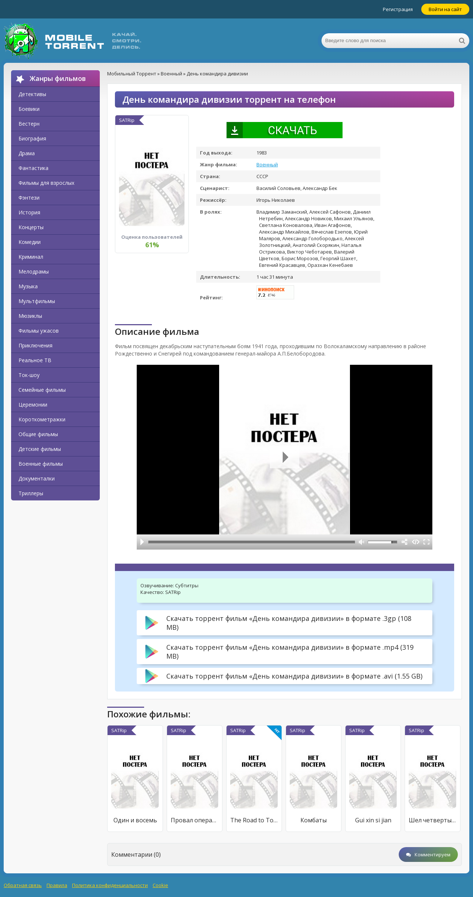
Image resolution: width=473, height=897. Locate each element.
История (29, 212)
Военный (267, 164)
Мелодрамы (33, 271)
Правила (57, 885)
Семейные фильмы (42, 389)
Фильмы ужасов (38, 330)
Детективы (32, 94)
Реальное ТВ (34, 360)
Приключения (35, 345)
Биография (32, 138)
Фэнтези (29, 197)
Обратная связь (23, 885)
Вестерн (29, 123)
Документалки (36, 478)
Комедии (29, 241)
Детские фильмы (39, 448)
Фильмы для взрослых (46, 182)
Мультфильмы (36, 301)
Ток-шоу (29, 374)
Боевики (29, 108)
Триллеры (30, 493)
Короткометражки (41, 419)
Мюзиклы (30, 315)
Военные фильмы (40, 463)
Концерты (31, 227)
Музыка (28, 286)
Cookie (160, 885)
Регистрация (398, 9)
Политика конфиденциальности (110, 885)
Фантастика (33, 167)
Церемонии (32, 404)
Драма (26, 153)
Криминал (30, 256)
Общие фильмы (38, 434)
